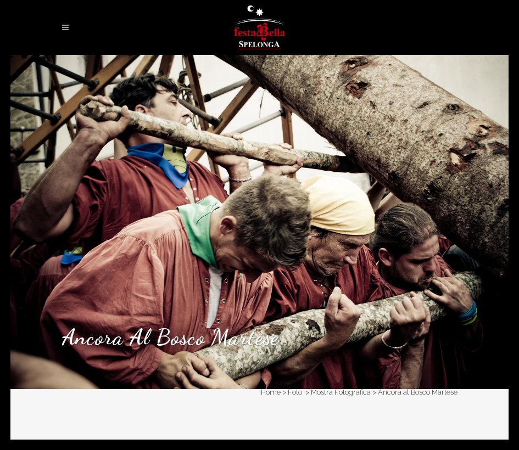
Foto (295, 392)
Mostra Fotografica (341, 392)
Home (271, 392)
